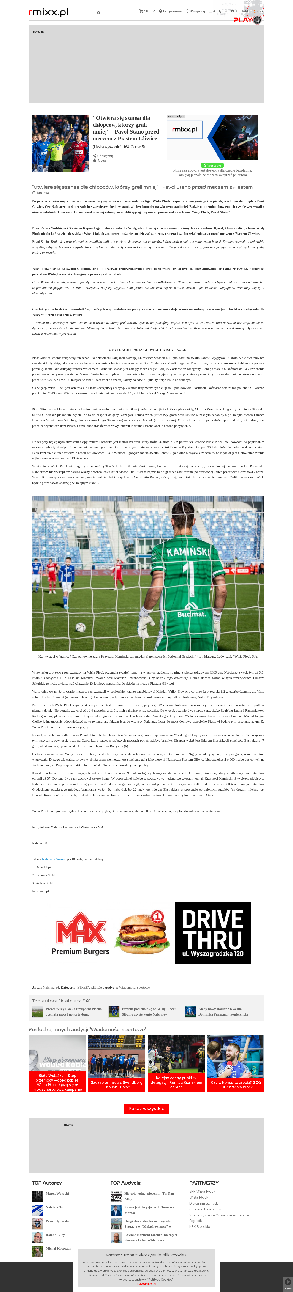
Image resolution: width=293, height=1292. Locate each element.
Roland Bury (55, 1235)
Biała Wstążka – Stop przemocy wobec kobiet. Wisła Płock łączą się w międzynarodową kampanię (57, 1082)
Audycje (218, 11)
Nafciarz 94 (51, 987)
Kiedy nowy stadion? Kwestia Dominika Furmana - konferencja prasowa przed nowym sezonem (223, 1014)
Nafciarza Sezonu (54, 859)
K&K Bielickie (199, 1227)
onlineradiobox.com (205, 1209)
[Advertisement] (146, 64)
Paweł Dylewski (57, 1221)
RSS (257, 11)
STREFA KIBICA (89, 987)
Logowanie (170, 11)
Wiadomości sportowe (134, 987)
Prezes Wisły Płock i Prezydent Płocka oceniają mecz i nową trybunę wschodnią (74, 1014)
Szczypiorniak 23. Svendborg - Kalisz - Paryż (117, 1084)
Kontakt (239, 11)
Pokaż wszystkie (146, 1108)
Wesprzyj (195, 11)
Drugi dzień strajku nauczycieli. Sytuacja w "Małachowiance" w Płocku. (147, 1226)
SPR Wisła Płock (202, 1191)
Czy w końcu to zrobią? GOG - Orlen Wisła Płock (236, 1084)
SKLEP (147, 11)
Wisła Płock (198, 1197)
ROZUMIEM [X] (146, 1284)
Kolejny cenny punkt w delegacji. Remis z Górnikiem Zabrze (176, 1082)
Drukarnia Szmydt (203, 1203)
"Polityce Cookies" (160, 1279)
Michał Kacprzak (58, 1248)
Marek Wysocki (57, 1193)
